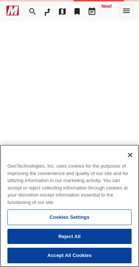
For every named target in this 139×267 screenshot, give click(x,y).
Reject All (69, 236)
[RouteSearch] (47, 10)
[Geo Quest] (106, 10)
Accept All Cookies (69, 255)
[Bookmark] (77, 10)
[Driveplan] (92, 10)
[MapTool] (62, 10)
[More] (126, 10)
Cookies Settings (70, 217)
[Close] (130, 155)
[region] (69, 206)
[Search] (32, 10)
